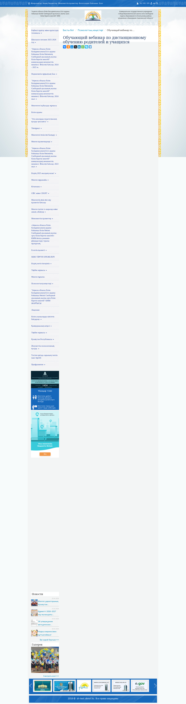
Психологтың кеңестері (42, 283)
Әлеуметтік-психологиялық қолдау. (42, 347)
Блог (101, 3)
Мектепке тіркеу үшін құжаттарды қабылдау (44, 407)
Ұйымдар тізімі (45, 390)
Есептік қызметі (39, 250)
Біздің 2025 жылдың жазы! (43, 173)
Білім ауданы (36, 112)
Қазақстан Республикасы (42, 339)
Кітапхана (36, 187)
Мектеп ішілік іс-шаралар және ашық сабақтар (44, 210)
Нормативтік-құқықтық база (44, 74)
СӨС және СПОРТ (40, 193)
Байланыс (94, 3)
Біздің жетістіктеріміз (41, 263)
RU (144, 3)
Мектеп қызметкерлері (41, 142)
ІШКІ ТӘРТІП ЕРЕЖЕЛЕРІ (43, 257)
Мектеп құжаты (38, 277)
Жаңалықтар (36, 3)
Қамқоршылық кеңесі (41, 326)
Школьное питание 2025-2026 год (43, 41)
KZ (141, 3)
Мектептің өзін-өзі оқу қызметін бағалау (41, 201)
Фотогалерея (84, 3)
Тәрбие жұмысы (39, 270)
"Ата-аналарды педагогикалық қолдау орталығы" (44, 120)
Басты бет (68, 30)
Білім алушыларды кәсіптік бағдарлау (42, 318)
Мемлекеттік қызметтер (68, 3)
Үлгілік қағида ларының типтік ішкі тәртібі (44, 356)
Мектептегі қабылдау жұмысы (44, 106)
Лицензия (35, 310)
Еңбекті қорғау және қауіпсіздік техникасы (45, 31)
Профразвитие (38, 364)
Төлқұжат (36, 128)
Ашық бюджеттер (49, 3)
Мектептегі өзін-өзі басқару (44, 135)
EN (148, 3)
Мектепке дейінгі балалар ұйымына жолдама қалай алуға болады (43, 399)
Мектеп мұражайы (40, 180)
